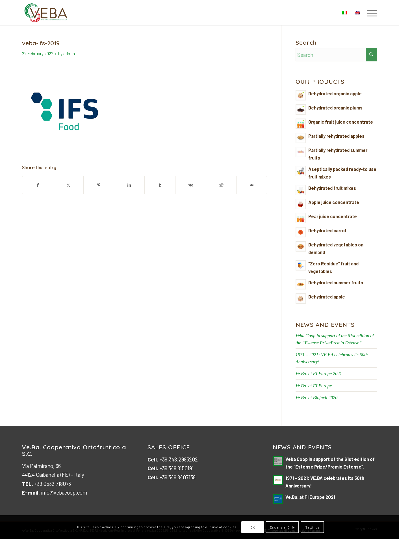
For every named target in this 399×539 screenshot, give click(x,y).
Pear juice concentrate (332, 216)
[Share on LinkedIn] (129, 185)
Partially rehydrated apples (336, 136)
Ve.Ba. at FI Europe (314, 385)
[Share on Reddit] (221, 185)
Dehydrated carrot (327, 230)
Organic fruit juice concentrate (340, 121)
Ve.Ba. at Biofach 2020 (316, 397)
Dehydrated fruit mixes (332, 188)
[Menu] (370, 12)
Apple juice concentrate (333, 202)
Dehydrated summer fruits (335, 282)
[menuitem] (370, 12)
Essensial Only (282, 527)
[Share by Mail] (252, 185)
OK (252, 527)
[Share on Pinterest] (99, 185)
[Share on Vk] (190, 185)
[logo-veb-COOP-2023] (46, 12)
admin (69, 53)
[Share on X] (68, 185)
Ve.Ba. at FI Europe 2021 (319, 373)
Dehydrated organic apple (335, 93)
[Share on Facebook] (37, 185)
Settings (312, 527)
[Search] (336, 54)
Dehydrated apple (326, 296)
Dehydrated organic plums (335, 107)
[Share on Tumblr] (160, 185)
